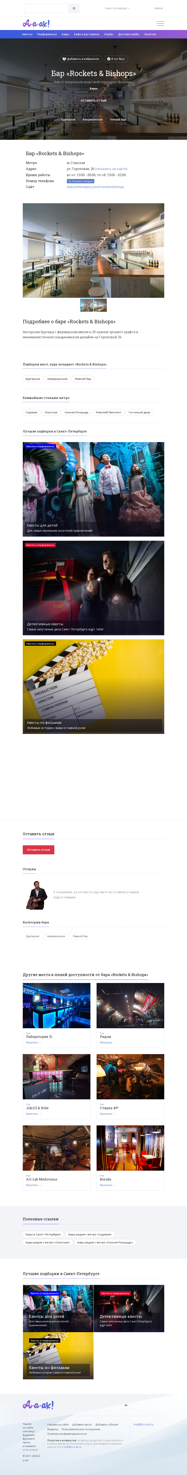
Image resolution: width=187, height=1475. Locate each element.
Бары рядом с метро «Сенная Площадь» (105, 1242)
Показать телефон (80, 181)
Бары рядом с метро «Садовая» (90, 1234)
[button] (160, 206)
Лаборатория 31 (39, 1037)
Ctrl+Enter (30, 1450)
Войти (159, 8)
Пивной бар (118, 119)
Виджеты (52, 1429)
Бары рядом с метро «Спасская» (48, 1242)
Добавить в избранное (81, 59)
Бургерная (68, 119)
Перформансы (47, 34)
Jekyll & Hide (37, 1108)
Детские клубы (128, 34)
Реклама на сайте (58, 1424)
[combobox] (46, 8)
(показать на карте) (111, 169)
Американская (93, 119)
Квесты (27, 34)
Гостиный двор (139, 412)
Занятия (150, 34)
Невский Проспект (108, 412)
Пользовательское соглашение (81, 1429)
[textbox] (46, 5)
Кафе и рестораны (86, 34)
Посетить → (33, 1042)
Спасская (51, 412)
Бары (65, 34)
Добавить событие (106, 1424)
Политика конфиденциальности (67, 1434)
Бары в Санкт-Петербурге (43, 1234)
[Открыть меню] (160, 23)
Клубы (108, 34)
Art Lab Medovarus (41, 1179)
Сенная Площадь (77, 412)
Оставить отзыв (93, 100)
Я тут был (116, 59)
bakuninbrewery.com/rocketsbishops (95, 187)
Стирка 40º (109, 1108)
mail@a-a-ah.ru (73, 1447)
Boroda (105, 1179)
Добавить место (82, 1424)
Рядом (105, 1037)
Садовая (31, 412)
